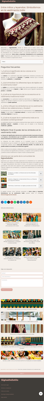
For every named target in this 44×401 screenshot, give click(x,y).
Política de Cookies (5, 391)
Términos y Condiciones (6, 388)
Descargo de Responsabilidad (7, 394)
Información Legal (5, 385)
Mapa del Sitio (4, 397)
